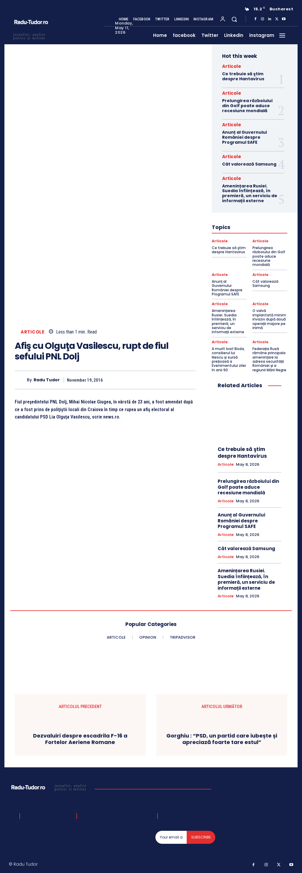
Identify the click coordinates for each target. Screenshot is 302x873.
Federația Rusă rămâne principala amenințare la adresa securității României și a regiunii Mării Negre (269, 359)
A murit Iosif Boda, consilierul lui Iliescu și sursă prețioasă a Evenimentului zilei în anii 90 (229, 359)
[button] (234, 19)
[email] (171, 837)
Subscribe (201, 837)
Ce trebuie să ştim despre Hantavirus (243, 76)
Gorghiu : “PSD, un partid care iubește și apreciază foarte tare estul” (221, 739)
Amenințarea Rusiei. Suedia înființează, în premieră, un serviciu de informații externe (249, 193)
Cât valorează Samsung (249, 164)
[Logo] (49, 787)
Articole (32, 332)
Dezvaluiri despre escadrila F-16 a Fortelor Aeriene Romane (80, 739)
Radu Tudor (47, 379)
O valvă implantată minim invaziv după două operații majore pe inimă (269, 319)
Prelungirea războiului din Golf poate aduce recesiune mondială (247, 106)
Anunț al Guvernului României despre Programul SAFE (244, 137)
